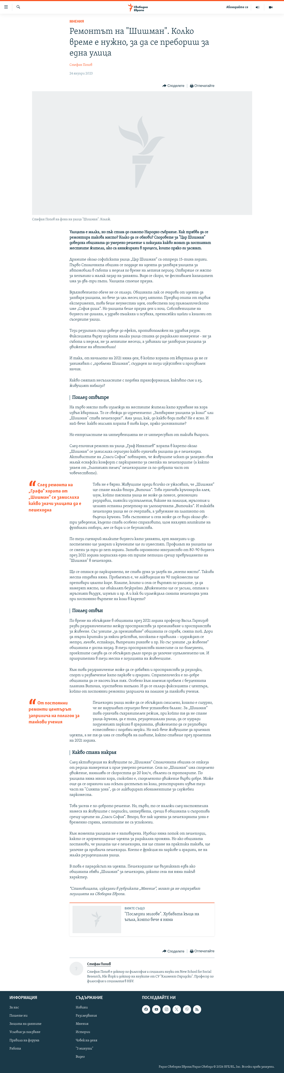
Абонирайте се (237, 7)
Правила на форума (24, 1040)
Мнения (76, 22)
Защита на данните (25, 1024)
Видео (80, 1056)
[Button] (173, 86)
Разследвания (86, 1015)
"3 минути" (84, 1048)
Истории (83, 1032)
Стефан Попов (80, 65)
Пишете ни (18, 1015)
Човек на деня (86, 1040)
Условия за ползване (24, 1032)
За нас (14, 1007)
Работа (15, 1048)
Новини (82, 1007)
